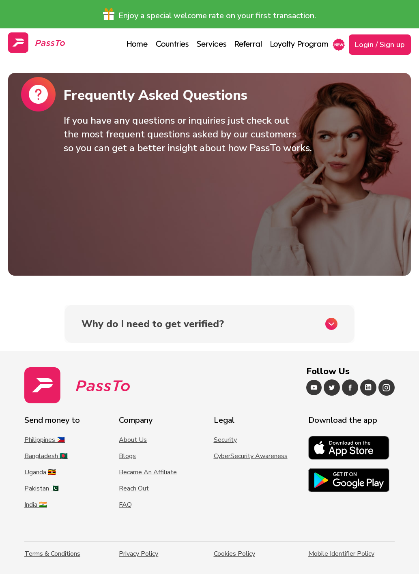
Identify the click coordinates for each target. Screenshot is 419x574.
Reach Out (134, 488)
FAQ (125, 504)
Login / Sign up (380, 44)
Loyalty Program (299, 44)
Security (225, 439)
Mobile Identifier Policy (341, 553)
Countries (172, 44)
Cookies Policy (234, 553)
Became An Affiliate (148, 472)
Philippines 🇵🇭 (44, 439)
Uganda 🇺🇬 (40, 472)
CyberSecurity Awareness (251, 456)
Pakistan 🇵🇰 (41, 488)
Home (137, 44)
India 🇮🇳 (35, 504)
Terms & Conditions (52, 553)
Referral (248, 44)
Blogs (127, 456)
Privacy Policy (138, 553)
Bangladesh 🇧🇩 (46, 456)
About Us (133, 439)
